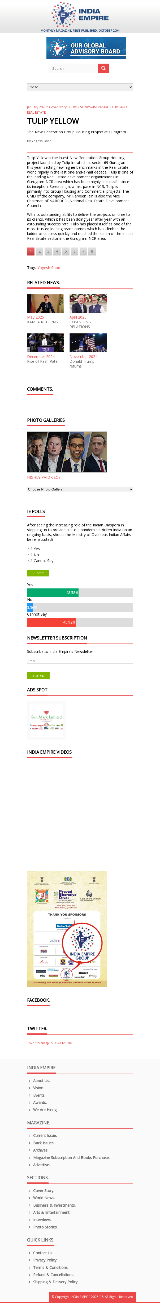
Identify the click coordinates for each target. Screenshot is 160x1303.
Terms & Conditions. (48, 1267)
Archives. (38, 1150)
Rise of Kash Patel (42, 361)
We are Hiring (42, 1109)
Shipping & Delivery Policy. (53, 1281)
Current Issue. (42, 1135)
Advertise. (38, 1164)
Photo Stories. (42, 1227)
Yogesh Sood (41, 141)
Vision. (35, 1087)
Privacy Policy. (42, 1260)
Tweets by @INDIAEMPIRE (50, 1042)
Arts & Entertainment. (49, 1212)
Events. (36, 1095)
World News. (41, 1197)
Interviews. (39, 1219)
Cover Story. (40, 1190)
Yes (37, 548)
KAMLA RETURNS (42, 322)
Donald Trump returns (82, 364)
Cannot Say (43, 560)
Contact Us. (40, 1252)
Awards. (37, 1102)
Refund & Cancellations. (50, 1274)
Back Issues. (41, 1142)
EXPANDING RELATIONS (80, 324)
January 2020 (36, 107)
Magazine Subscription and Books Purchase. (68, 1157)
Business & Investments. (51, 1205)
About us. (38, 1080)
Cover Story (58, 107)
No (36, 554)
